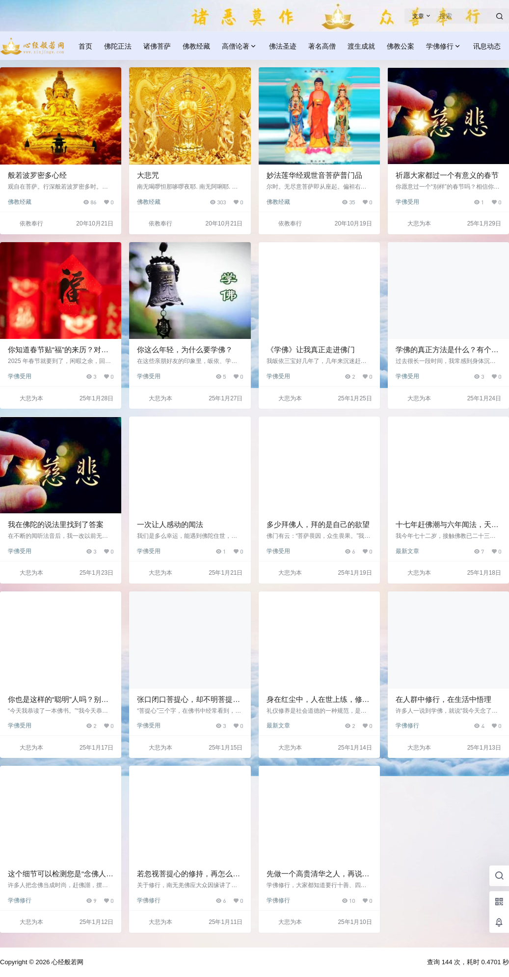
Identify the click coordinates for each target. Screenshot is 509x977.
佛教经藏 (19, 201)
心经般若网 (66, 962)
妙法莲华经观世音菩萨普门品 (314, 175)
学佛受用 (407, 201)
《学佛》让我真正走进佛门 (311, 349)
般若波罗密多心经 (37, 175)
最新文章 (407, 551)
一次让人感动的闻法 (170, 524)
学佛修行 (443, 46)
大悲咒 (148, 175)
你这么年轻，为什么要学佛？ (185, 349)
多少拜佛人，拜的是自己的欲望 (318, 524)
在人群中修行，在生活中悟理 (443, 699)
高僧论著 (239, 46)
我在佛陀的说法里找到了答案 (56, 524)
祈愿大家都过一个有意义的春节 (447, 175)
